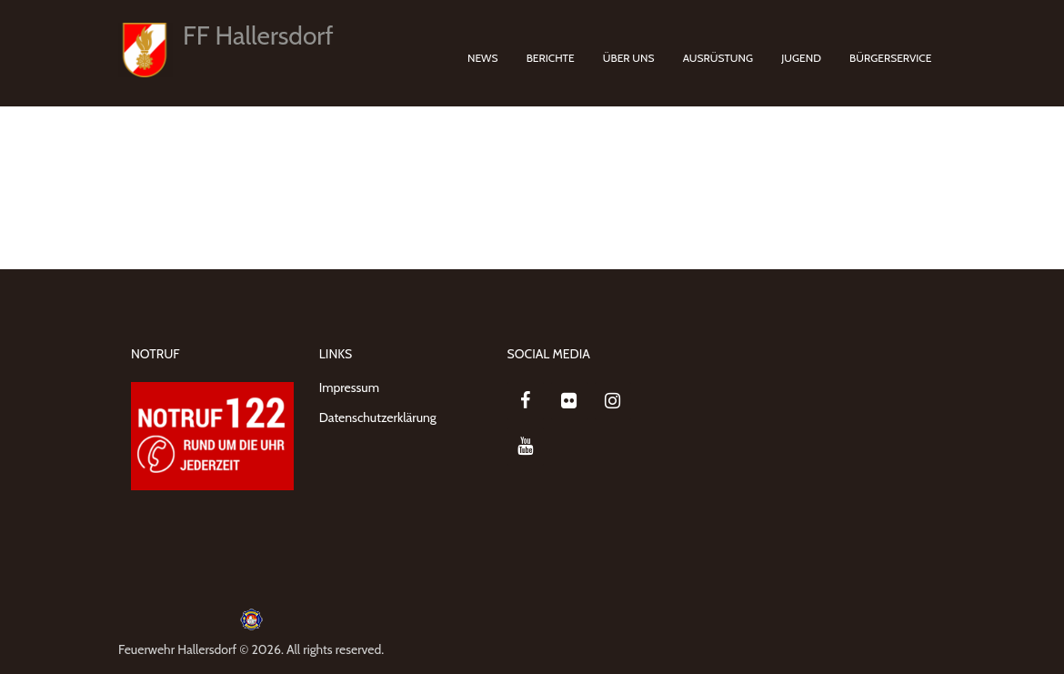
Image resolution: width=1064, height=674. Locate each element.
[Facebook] (525, 401)
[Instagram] (613, 401)
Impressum (349, 387)
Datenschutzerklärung (378, 417)
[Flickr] (569, 401)
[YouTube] (525, 447)
